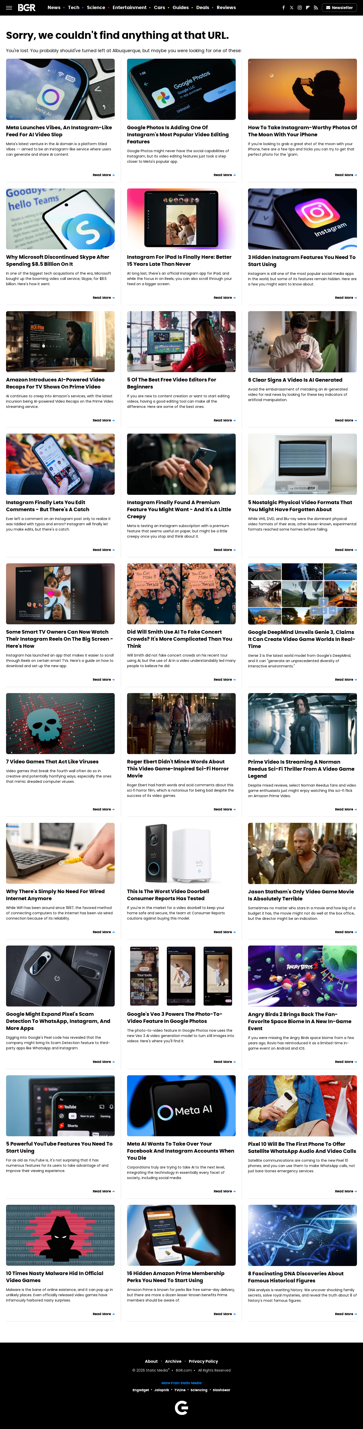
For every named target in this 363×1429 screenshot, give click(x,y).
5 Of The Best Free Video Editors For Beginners (171, 383)
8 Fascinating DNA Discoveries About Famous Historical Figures (296, 1277)
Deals (202, 7)
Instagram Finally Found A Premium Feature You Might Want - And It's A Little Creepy (179, 509)
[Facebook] (284, 8)
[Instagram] (300, 8)
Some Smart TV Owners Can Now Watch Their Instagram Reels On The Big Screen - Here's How (59, 639)
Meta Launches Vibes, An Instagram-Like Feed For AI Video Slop (59, 131)
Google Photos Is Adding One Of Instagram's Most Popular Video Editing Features (178, 134)
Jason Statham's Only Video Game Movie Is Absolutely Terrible (301, 895)
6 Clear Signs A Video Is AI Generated (295, 380)
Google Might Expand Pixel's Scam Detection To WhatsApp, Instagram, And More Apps (58, 1021)
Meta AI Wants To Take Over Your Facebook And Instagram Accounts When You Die (180, 1151)
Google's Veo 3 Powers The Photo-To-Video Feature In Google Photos (175, 1017)
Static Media (157, 1371)
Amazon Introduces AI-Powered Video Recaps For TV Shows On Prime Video (55, 383)
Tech (73, 7)
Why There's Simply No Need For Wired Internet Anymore (55, 895)
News (54, 7)
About (151, 1361)
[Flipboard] (308, 8)
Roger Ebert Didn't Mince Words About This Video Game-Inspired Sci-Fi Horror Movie (178, 768)
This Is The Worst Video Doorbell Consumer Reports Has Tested (168, 895)
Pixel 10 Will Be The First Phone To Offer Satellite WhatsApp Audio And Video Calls (302, 1147)
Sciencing (199, 1390)
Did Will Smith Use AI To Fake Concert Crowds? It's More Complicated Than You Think (179, 639)
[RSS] (316, 8)
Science (96, 7)
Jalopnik (161, 1390)
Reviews (226, 7)
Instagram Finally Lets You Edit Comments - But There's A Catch (47, 506)
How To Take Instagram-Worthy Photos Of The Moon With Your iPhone (302, 131)
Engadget (141, 1390)
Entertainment (129, 7)
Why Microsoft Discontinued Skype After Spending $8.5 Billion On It (57, 260)
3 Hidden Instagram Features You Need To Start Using (302, 261)
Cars (159, 7)
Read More (102, 175)
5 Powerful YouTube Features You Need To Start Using (59, 1147)
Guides (181, 7)
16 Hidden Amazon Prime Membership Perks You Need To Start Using (176, 1277)
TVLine (180, 1390)
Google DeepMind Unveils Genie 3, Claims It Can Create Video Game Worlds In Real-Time (301, 639)
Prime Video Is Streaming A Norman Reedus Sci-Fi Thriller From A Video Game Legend (301, 769)
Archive (173, 1361)
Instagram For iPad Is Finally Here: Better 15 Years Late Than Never (179, 260)
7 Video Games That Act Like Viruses (52, 761)
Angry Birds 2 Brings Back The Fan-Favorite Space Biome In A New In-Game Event (299, 1021)
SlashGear (221, 1390)
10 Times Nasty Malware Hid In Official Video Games (54, 1277)
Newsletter (339, 7)
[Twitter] (292, 8)
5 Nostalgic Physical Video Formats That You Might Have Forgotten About (300, 506)
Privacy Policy (203, 1361)
